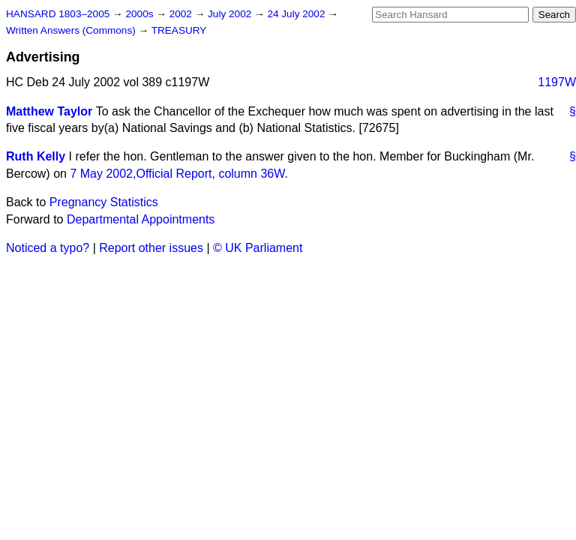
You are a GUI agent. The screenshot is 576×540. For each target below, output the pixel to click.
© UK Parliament (257, 248)
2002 (182, 14)
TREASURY (179, 30)
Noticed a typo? (47, 248)
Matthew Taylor (49, 111)
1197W (557, 82)
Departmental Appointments (140, 219)
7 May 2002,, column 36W (177, 173)
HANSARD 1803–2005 (58, 14)
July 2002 (231, 14)
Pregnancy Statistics (104, 202)
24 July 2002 (297, 14)
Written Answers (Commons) (72, 30)
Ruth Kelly (35, 156)
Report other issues (151, 248)
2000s (140, 14)
